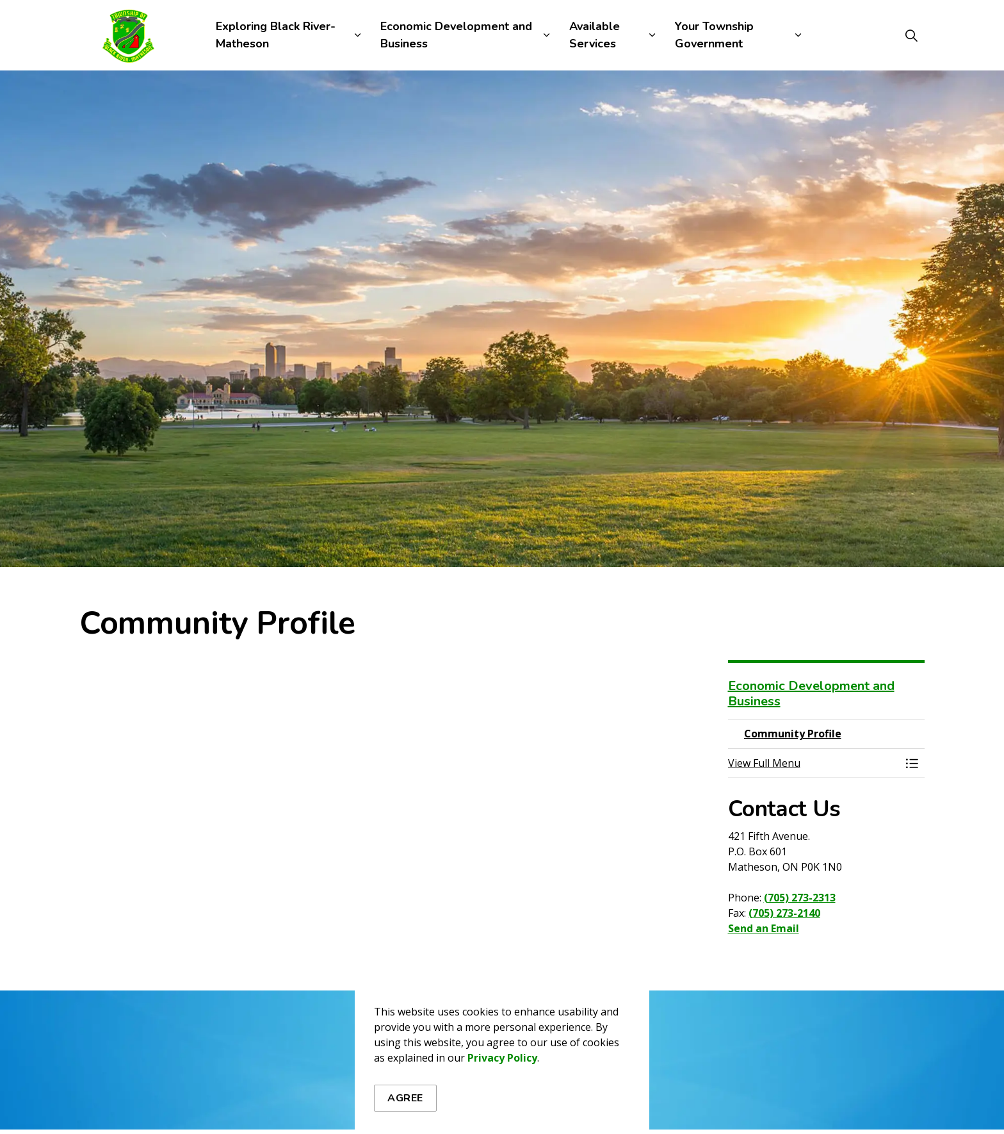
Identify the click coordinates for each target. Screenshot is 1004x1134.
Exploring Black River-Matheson (276, 35)
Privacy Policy (502, 1058)
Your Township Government (714, 35)
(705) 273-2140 (784, 913)
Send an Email (763, 928)
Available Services (594, 35)
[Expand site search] (911, 35)
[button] (814, 763)
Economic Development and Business (456, 35)
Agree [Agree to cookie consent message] (405, 1098)
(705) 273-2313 (800, 898)
